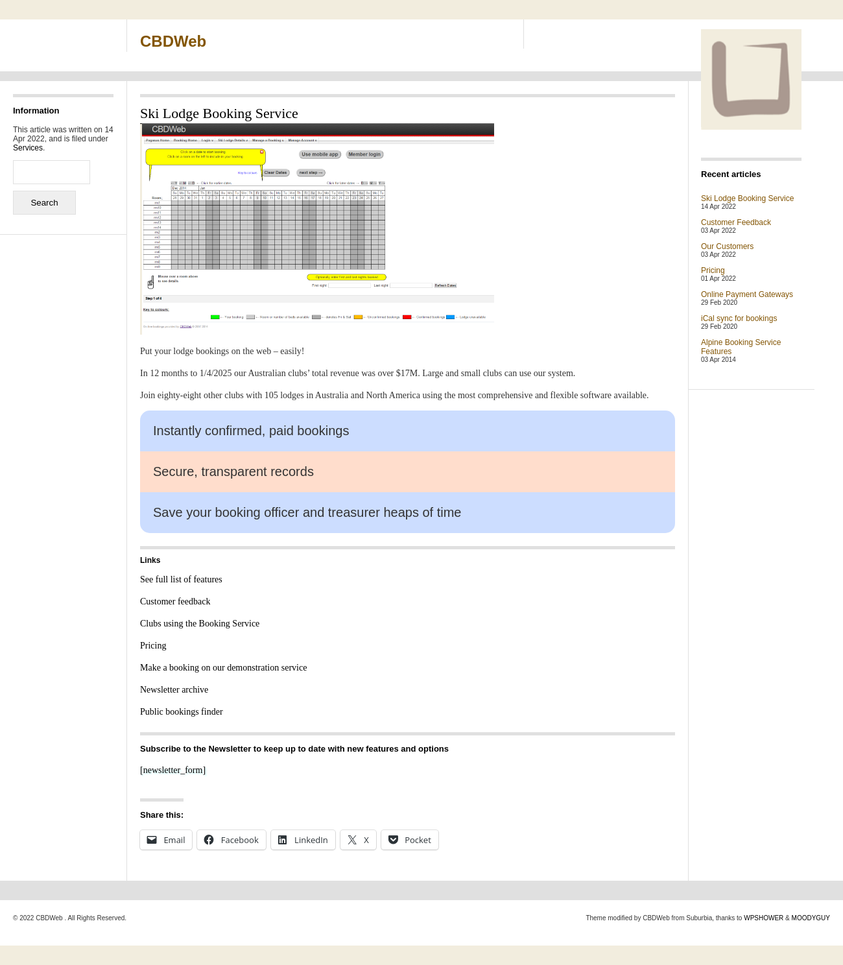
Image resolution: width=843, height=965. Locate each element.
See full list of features (181, 579)
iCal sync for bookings (739, 318)
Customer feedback (175, 601)
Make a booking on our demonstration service (223, 668)
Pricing (153, 645)
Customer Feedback (736, 222)
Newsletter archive (174, 690)
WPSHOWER (763, 918)
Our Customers (727, 246)
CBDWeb (173, 41)
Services (28, 147)
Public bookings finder (181, 712)
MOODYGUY (811, 918)
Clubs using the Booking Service (199, 623)
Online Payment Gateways (747, 294)
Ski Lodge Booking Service (747, 198)
